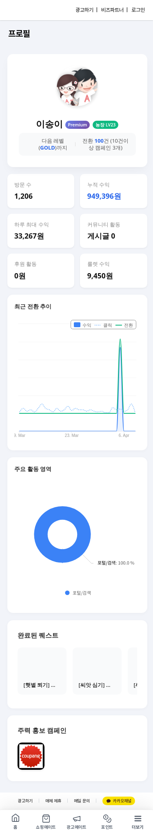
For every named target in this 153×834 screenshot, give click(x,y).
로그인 (138, 10)
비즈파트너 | (114, 10)
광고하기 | (86, 10)
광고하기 (25, 801)
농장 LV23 (105, 125)
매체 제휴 (53, 801)
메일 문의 (82, 801)
